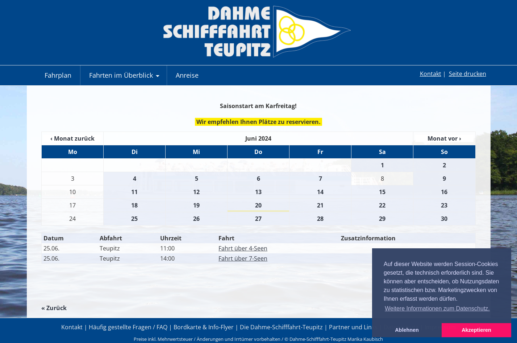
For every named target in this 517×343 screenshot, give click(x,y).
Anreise (187, 75)
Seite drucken (467, 74)
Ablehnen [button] (407, 330)
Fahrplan (58, 75)
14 (320, 192)
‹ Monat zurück (72, 138)
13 (258, 192)
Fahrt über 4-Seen (242, 248)
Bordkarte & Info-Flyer (204, 327)
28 (320, 218)
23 (444, 205)
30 (444, 218)
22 (382, 205)
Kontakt (430, 74)
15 (382, 192)
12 (196, 192)
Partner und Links (353, 327)
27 (258, 218)
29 (382, 218)
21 (320, 205)
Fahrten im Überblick (125, 78)
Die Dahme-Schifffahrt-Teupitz (281, 327)
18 (134, 205)
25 (134, 218)
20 (258, 205)
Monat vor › (444, 138)
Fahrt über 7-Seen (242, 258)
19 (196, 205)
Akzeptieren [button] (476, 330)
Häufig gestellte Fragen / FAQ (128, 327)
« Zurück (54, 308)
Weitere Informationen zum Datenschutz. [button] (437, 308)
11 (134, 192)
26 (196, 218)
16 (444, 192)
